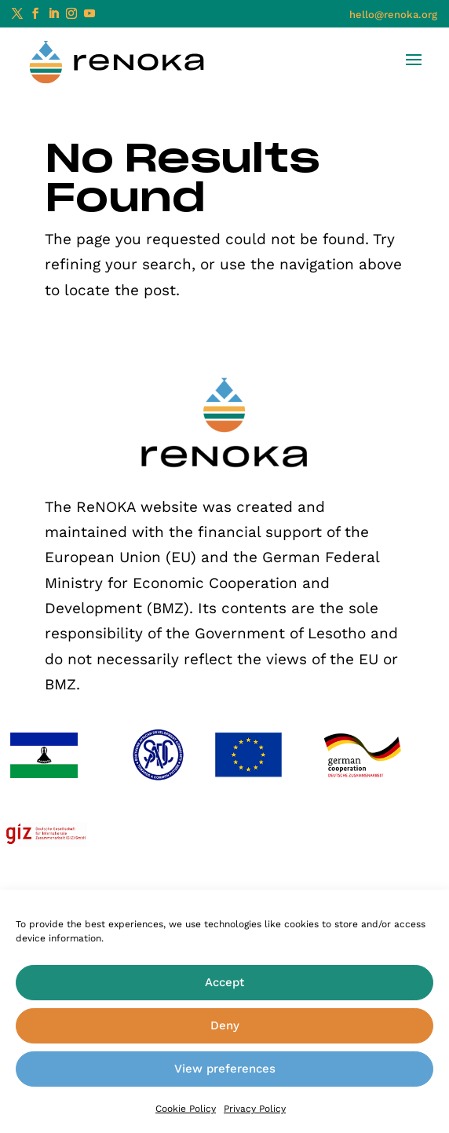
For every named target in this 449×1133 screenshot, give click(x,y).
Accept (224, 982)
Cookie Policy (185, 1108)
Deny (224, 1025)
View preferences (225, 1069)
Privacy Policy (255, 1108)
